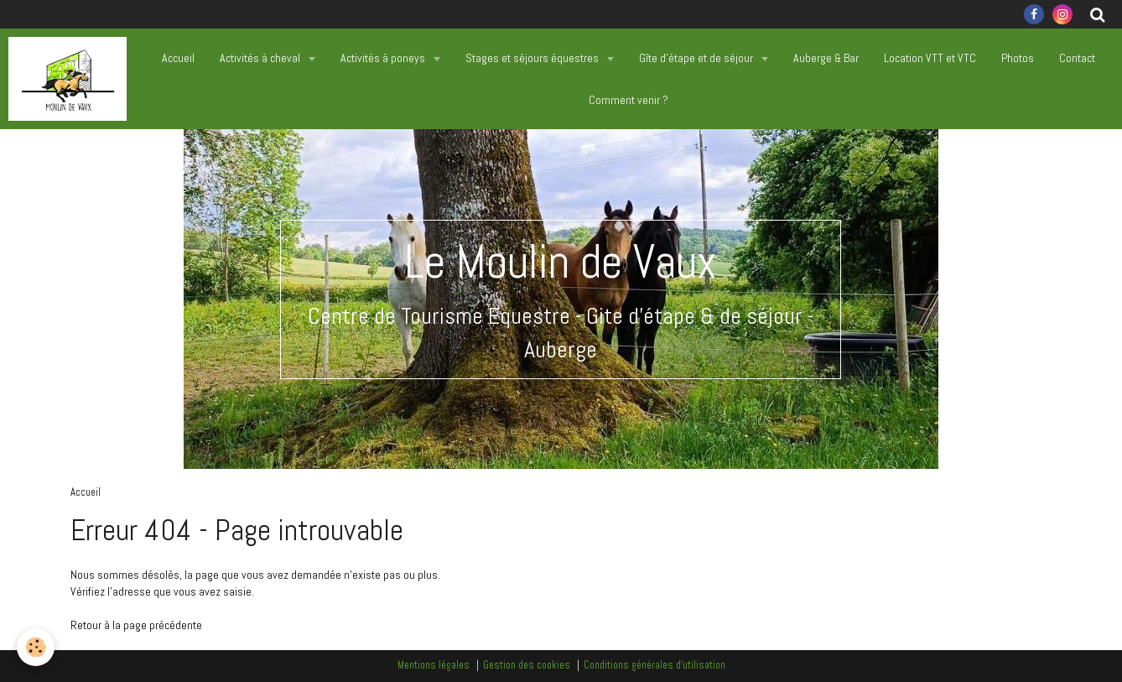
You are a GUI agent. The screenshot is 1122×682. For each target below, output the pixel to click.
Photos (1017, 57)
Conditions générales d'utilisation (654, 665)
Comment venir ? (628, 99)
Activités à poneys (384, 57)
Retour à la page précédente (136, 625)
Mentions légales (433, 665)
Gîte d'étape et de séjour (697, 57)
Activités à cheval (261, 57)
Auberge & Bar (826, 57)
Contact (1077, 57)
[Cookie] (36, 647)
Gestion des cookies (526, 665)
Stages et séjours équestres (533, 57)
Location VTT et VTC (930, 57)
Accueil (178, 57)
